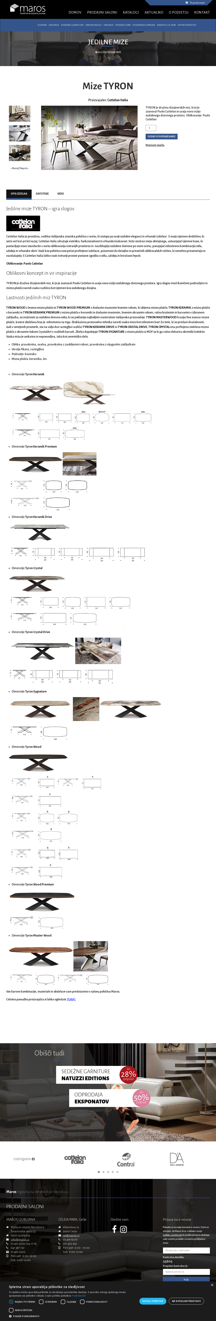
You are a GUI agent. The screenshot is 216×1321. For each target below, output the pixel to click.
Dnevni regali (94, 25)
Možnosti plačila (155, 145)
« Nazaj (14, 168)
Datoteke (42, 193)
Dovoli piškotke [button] (152, 1301)
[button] (72, 1316)
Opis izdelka (19, 193)
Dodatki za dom (166, 25)
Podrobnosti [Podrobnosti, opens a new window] (79, 1295)
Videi (60, 193)
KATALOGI (131, 12)
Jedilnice (54, 25)
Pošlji (186, 1280)
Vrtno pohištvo (187, 25)
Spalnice (109, 25)
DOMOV (75, 12)
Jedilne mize (108, 42)
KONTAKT (202, 12)
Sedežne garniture (72, 25)
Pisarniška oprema (144, 25)
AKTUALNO (154, 12)
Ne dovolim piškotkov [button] (186, 1301)
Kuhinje (42, 25)
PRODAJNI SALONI (102, 12)
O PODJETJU (179, 12)
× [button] (212, 1285)
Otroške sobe (123, 25)
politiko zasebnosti (172, 1235)
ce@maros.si (71, 1235)
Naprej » (24, 168)
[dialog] (108, 1301)
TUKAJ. (71, 999)
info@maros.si (20, 1239)
